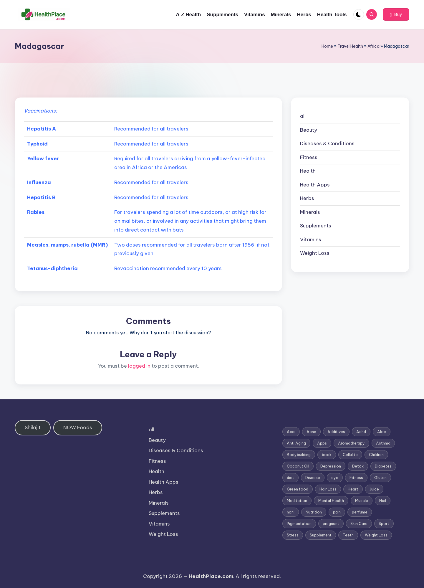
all (303, 116)
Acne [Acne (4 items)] (311, 431)
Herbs (307, 198)
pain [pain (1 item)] (337, 512)
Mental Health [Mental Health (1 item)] (331, 500)
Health (308, 171)
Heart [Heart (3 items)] (353, 489)
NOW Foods (77, 427)
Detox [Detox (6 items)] (358, 466)
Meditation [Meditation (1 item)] (297, 500)
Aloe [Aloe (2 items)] (381, 431)
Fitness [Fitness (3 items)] (356, 477)
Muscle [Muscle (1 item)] (361, 500)
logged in (139, 366)
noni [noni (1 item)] (290, 512)
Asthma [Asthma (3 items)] (383, 443)
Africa (373, 46)
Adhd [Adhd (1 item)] (361, 431)
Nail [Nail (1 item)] (382, 500)
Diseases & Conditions (327, 143)
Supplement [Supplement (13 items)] (321, 535)
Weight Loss (314, 253)
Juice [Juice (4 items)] (374, 489)
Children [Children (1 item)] (376, 454)
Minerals (310, 212)
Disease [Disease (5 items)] (312, 477)
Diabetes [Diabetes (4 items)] (383, 466)
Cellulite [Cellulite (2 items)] (350, 454)
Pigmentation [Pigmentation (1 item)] (299, 523)
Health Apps (315, 184)
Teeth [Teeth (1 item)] (348, 535)
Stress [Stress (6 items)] (293, 535)
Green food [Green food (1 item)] (297, 489)
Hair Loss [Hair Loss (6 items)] (328, 489)
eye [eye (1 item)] (334, 477)
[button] (396, 14)
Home (327, 46)
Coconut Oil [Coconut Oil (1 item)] (298, 466)
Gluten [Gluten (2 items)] (380, 477)
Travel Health (350, 46)
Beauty (308, 130)
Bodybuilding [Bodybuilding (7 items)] (299, 454)
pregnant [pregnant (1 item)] (331, 523)
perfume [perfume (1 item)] (359, 512)
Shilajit (33, 427)
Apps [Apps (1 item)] (322, 443)
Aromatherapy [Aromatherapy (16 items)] (351, 443)
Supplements (315, 225)
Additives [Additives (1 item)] (336, 431)
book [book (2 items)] (327, 454)
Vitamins (310, 239)
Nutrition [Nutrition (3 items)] (314, 512)
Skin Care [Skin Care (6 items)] (358, 523)
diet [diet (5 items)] (290, 477)
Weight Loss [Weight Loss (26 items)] (376, 535)
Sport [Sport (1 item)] (384, 523)
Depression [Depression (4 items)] (330, 466)
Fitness (308, 157)
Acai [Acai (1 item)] (291, 431)
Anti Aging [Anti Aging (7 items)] (296, 443)
